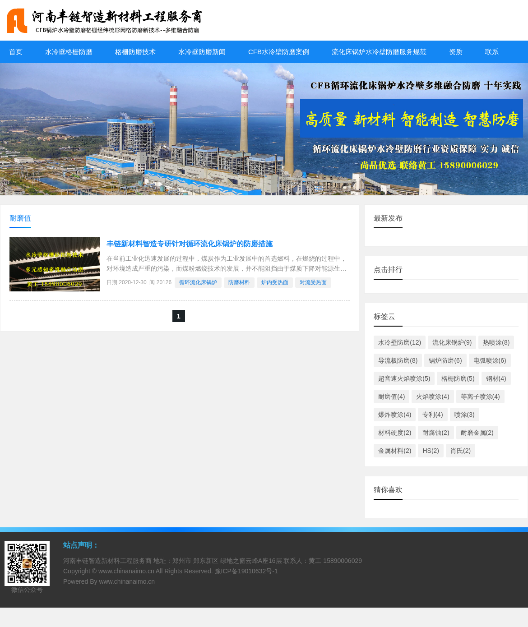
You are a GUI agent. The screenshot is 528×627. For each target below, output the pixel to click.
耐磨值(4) (391, 396)
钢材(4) (496, 378)
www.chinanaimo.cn (126, 571)
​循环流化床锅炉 (198, 282)
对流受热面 (313, 282)
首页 (16, 51)
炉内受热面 (274, 282)
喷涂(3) (464, 414)
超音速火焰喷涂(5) (404, 378)
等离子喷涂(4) (480, 396)
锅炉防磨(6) (445, 360)
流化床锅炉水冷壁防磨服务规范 (379, 51)
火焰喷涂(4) (432, 396)
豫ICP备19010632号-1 (246, 571)
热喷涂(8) (496, 342)
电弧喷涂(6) (489, 360)
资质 (456, 51)
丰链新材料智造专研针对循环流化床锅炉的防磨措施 (190, 244)
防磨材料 (239, 282)
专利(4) (432, 414)
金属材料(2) (394, 450)
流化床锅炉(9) (452, 342)
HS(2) (430, 450)
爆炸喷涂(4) (394, 414)
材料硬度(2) (394, 432)
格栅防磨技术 (135, 51)
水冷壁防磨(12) (399, 342)
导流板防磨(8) (397, 360)
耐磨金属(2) (477, 432)
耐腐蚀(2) (435, 432)
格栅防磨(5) (457, 378)
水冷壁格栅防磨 (69, 51)
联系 (492, 51)
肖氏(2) (460, 450)
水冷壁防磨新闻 (202, 51)
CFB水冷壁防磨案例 (278, 51)
